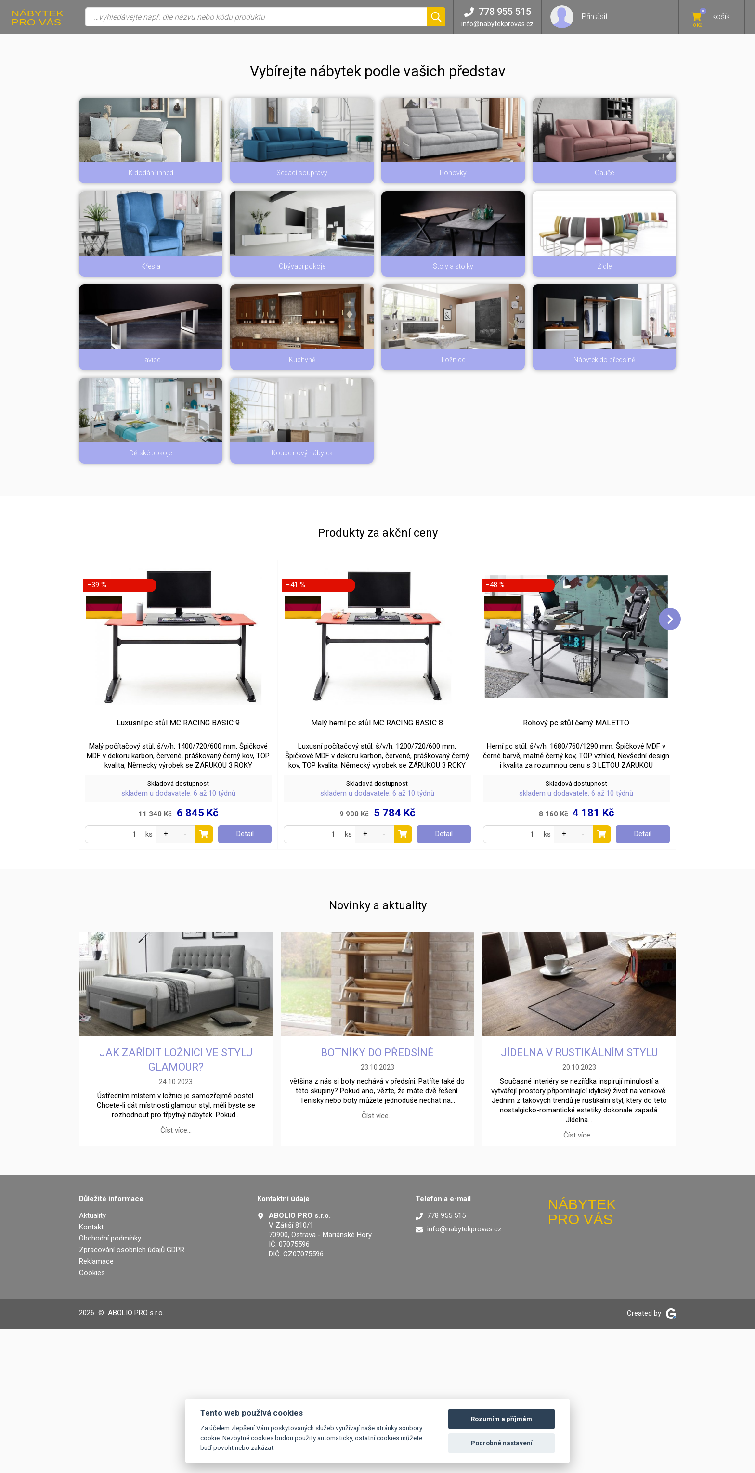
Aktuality (92, 1360)
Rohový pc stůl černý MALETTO (576, 867)
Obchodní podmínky (110, 1382)
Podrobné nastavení (502, 1443)
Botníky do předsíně (377, 1197)
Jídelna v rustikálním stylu (579, 1197)
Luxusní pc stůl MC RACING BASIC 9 (178, 867)
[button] (377, 170)
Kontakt (91, 1371)
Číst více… (176, 1274)
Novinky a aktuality (378, 1050)
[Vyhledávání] (256, 16)
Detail (245, 978)
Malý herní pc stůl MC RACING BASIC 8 (377, 867)
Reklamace (96, 1405)
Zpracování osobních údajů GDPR (131, 1394)
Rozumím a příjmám (501, 1418)
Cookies (92, 1417)
